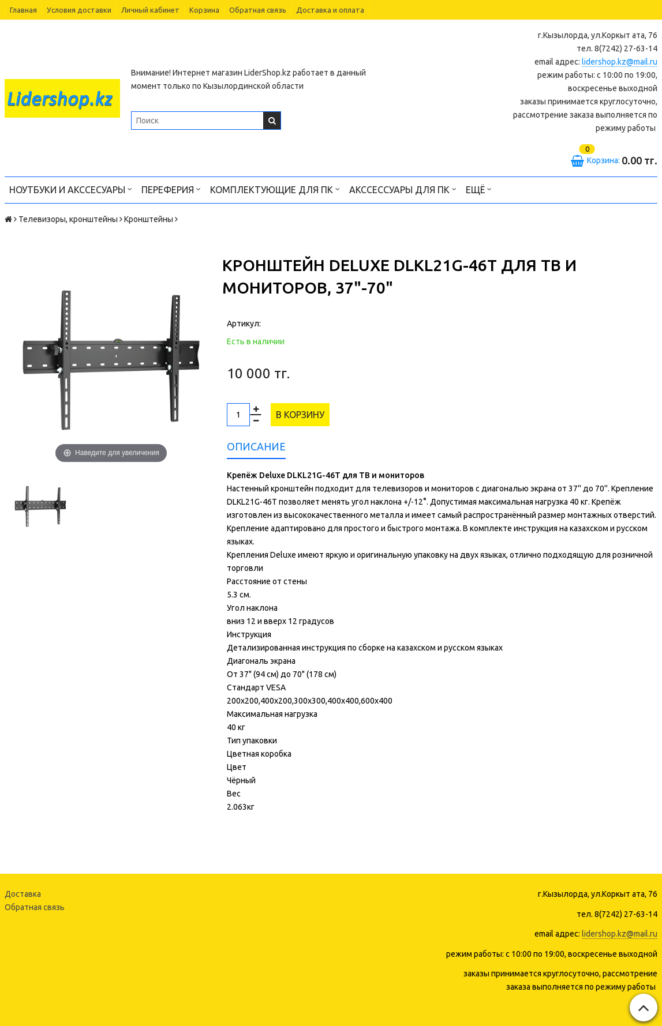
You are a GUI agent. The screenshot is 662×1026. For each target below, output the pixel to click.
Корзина (204, 10)
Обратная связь (257, 10)
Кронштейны (148, 219)
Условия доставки (79, 10)
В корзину (300, 414)
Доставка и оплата (330, 10)
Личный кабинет (150, 10)
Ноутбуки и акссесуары (70, 189)
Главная (23, 10)
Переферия (171, 189)
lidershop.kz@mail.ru (619, 61)
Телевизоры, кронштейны (68, 219)
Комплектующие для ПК (275, 189)
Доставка (23, 894)
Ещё (479, 189)
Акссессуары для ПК (403, 189)
